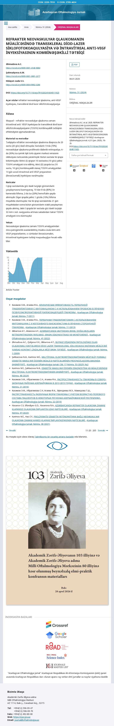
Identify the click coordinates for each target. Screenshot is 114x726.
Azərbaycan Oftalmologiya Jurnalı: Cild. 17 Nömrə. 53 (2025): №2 (57, 364)
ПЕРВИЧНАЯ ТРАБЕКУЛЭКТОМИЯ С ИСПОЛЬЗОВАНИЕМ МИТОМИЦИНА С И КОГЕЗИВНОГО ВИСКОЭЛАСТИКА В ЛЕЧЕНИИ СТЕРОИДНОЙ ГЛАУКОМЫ (54, 323)
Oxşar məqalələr (16, 298)
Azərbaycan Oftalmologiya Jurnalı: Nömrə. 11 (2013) (50, 327)
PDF (75, 64)
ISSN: (41, 2)
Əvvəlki (12, 430)
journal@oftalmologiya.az (26, 720)
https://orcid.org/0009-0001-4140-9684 (23, 68)
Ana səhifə (12, 27)
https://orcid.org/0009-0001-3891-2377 (23, 76)
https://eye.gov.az (21, 717)
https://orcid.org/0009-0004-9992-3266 (23, 84)
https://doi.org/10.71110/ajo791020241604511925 (35, 92)
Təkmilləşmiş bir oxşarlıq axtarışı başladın (54, 436)
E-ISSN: (61, 2)
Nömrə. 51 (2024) (43, 27)
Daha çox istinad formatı (83, 155)
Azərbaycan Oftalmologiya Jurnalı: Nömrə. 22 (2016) (37, 401)
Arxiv (26, 27)
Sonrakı (101, 430)
